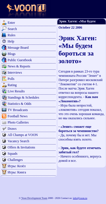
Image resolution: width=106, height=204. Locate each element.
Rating (12, 85)
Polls (11, 79)
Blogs (12, 54)
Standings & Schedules (23, 97)
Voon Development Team (34, 198)
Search (12, 29)
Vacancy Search (18, 141)
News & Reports (19, 66)
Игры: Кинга (17, 172)
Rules (11, 35)
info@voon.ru (80, 198)
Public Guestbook (20, 60)
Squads (13, 154)
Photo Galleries (18, 122)
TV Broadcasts (18, 110)
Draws (12, 129)
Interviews (15, 73)
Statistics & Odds (19, 104)
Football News (17, 116)
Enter (11, 23)
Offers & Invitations (21, 147)
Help (11, 41)
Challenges (15, 160)
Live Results (16, 91)
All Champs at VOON (23, 135)
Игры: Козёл (16, 166)
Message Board (18, 48)
